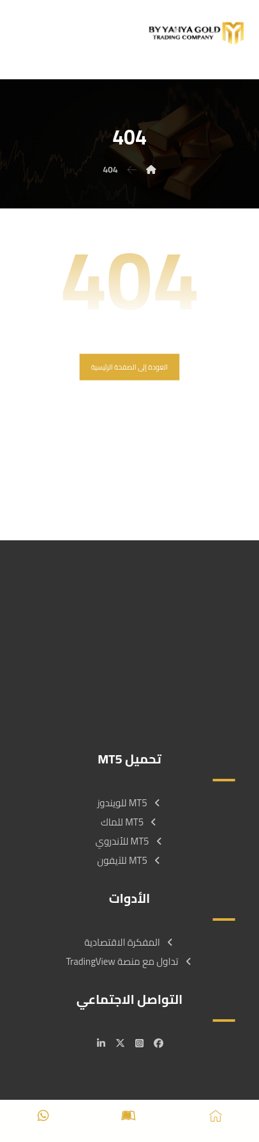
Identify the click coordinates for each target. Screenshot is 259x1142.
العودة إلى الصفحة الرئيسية (129, 366)
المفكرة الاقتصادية (129, 942)
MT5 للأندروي (130, 841)
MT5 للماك (129, 822)
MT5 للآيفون (129, 860)
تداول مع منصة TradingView (129, 961)
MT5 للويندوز (129, 803)
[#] (158, 1043)
